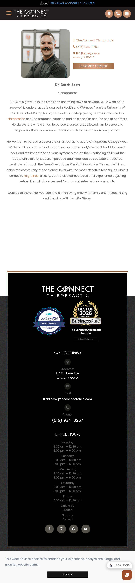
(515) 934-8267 (87, 47)
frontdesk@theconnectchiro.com (67, 399)
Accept (67, 574)
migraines (31, 176)
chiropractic (16, 119)
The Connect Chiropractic (95, 40)
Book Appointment (93, 66)
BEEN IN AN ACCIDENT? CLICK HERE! (67, 3)
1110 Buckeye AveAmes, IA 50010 (86, 55)
